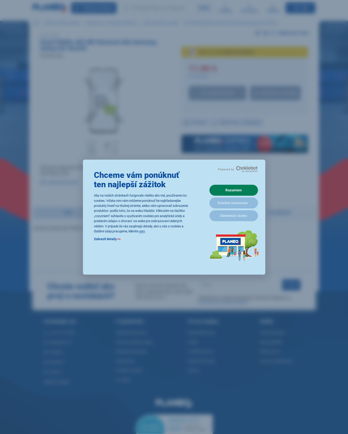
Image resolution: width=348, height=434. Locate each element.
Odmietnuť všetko (233, 216)
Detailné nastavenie (233, 203)
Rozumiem (233, 190)
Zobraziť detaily (107, 239)
